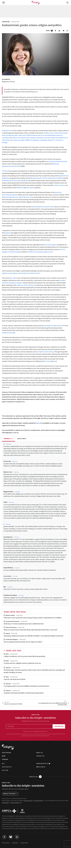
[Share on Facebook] (55, 30)
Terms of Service (42, 736)
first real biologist (50, 245)
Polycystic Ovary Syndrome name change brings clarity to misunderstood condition (33, 618)
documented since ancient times (43, 207)
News (7, 654)
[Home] (35, 2)
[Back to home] (7, 747)
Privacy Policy (32, 736)
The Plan (5, 171)
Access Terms (24, 843)
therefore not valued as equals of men (40, 252)
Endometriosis (7, 131)
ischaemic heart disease (46, 352)
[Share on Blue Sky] (51, 30)
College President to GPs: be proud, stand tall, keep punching (24, 656)
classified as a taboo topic (52, 326)
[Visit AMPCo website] (9, 811)
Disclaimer (15, 843)
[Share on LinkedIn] (59, 30)
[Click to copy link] (67, 30)
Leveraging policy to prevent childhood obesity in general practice (26, 686)
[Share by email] (63, 30)
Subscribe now (58, 726)
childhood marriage (8, 333)
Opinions (8, 667)
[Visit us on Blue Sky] (10, 837)
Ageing (8, 633)
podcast (7, 233)
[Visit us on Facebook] (4, 837)
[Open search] (67, 2)
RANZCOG (19, 188)
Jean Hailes (30, 188)
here (44, 361)
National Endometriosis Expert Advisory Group (17, 197)
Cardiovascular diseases (13, 621)
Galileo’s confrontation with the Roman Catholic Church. (21, 273)
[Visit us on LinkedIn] (17, 837)
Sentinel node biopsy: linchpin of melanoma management (23, 693)
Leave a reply (21, 439)
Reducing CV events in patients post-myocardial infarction (24, 624)
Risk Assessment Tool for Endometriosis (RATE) (46, 178)
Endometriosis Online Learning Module (15, 180)
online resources (59, 185)
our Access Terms (32, 734)
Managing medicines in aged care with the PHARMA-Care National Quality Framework (33, 636)
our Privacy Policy (42, 734)
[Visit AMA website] (22, 811)
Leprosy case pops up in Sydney (14, 679)
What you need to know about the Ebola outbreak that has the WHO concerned (30, 630)
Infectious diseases (11, 627)
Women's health (10, 615)
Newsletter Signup (10, 794)
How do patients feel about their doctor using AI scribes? (23, 642)
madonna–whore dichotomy (26, 285)
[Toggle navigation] (3, 2)
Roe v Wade (13, 278)
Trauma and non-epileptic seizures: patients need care (22, 663)
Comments (9, 439)
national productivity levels (57, 161)
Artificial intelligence (12, 639)
